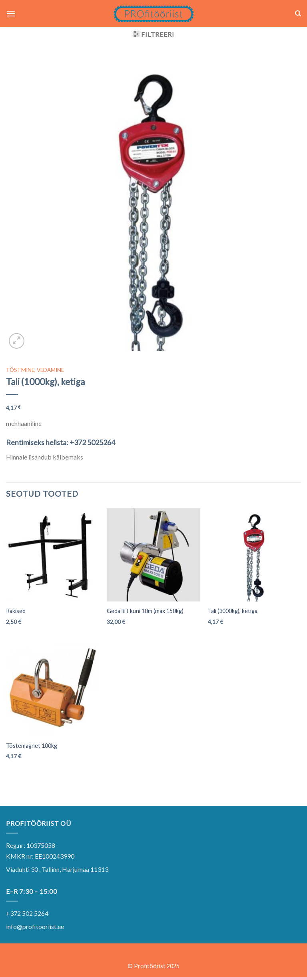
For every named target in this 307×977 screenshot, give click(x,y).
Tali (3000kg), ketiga (232, 610)
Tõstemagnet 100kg (31, 745)
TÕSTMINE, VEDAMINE (35, 370)
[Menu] (11, 13)
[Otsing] (298, 13)
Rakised (16, 610)
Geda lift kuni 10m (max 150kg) (145, 610)
